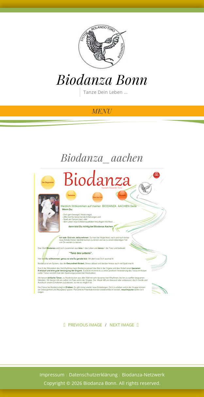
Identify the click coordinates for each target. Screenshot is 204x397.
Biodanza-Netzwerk (143, 374)
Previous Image (85, 325)
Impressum (52, 374)
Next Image (122, 325)
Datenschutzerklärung (93, 374)
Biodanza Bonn (102, 79)
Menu (102, 110)
